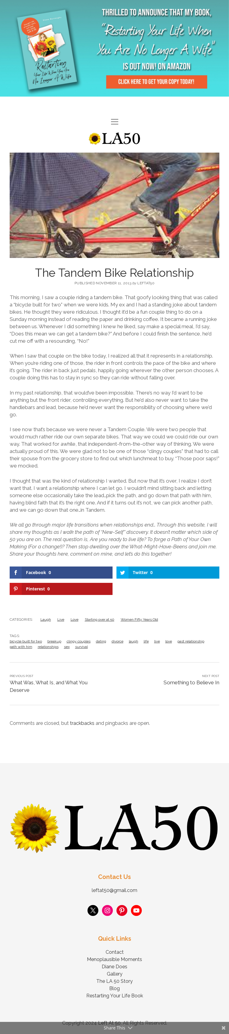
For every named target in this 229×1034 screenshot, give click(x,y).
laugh (133, 641)
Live (60, 619)
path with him (21, 647)
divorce (117, 641)
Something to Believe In (191, 682)
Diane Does (114, 967)
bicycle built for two (26, 641)
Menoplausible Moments (114, 959)
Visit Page (114, 48)
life (146, 641)
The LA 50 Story (114, 981)
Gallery (114, 974)
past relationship (190, 641)
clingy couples (79, 641)
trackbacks (82, 723)
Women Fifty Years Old (139, 619)
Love (74, 619)
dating (101, 641)
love (168, 641)
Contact (115, 952)
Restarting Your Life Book (114, 996)
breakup (54, 641)
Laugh (45, 619)
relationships (48, 647)
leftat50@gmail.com (114, 890)
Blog (114, 988)
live (157, 641)
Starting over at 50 (99, 619)
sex (67, 647)
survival (81, 647)
